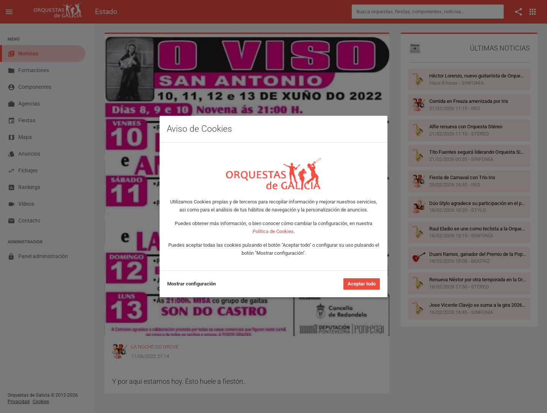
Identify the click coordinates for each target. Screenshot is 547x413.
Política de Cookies (273, 231)
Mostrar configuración (191, 284)
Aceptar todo (362, 284)
